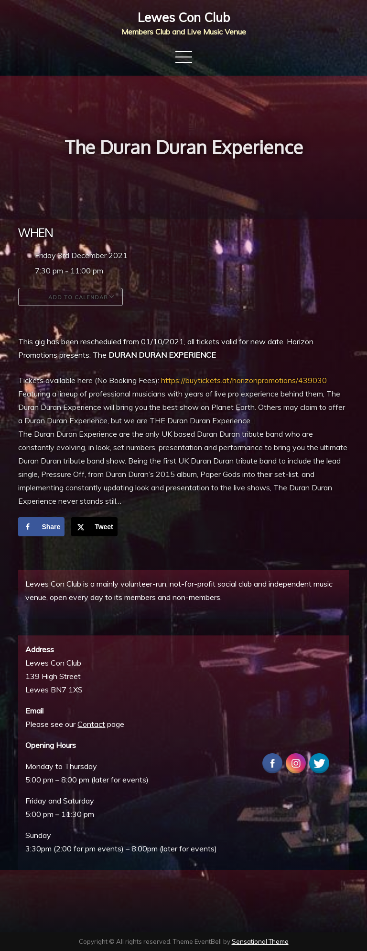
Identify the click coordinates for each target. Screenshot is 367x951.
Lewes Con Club (184, 17)
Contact (91, 724)
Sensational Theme (260, 941)
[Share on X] (94, 526)
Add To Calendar (70, 297)
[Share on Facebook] (41, 526)
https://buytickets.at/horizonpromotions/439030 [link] (244, 380)
